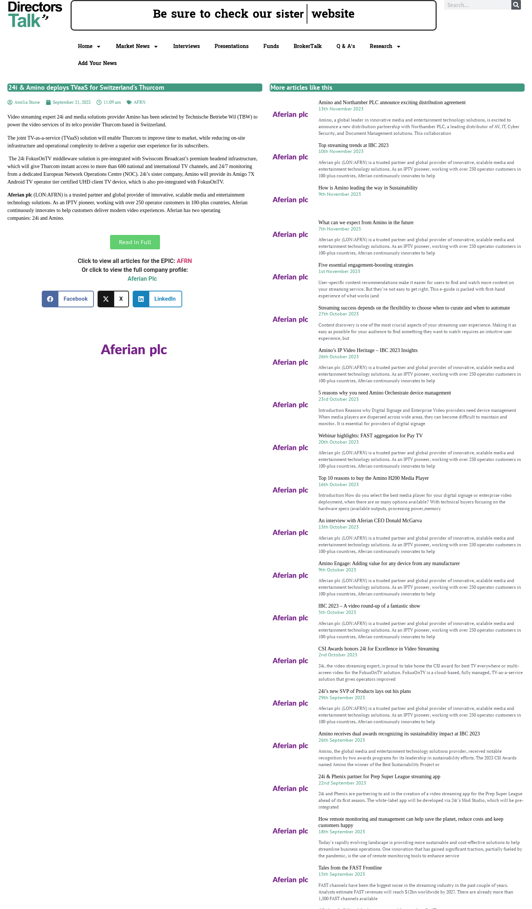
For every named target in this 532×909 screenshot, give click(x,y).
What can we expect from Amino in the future (365, 222)
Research (385, 46)
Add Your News (97, 63)
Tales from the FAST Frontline (350, 868)
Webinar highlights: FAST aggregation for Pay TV (370, 435)
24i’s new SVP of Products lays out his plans (364, 691)
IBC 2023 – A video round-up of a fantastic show (369, 606)
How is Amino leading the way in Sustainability (368, 188)
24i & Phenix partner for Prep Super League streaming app (379, 776)
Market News (137, 46)
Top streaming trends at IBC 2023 (353, 145)
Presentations (232, 46)
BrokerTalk (308, 46)
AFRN (140, 102)
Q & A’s (346, 46)
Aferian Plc (142, 278)
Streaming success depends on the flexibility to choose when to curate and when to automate (414, 308)
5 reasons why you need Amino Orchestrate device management (384, 393)
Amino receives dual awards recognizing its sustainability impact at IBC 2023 (399, 734)
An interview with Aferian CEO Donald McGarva (370, 520)
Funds (271, 46)
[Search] (516, 5)
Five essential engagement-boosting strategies (365, 265)
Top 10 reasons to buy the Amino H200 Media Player (373, 478)
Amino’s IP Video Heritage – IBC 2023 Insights (368, 350)
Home (89, 46)
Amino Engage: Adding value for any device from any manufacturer (389, 563)
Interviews (186, 46)
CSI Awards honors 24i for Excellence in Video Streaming (378, 649)
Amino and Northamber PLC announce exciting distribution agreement (392, 102)
